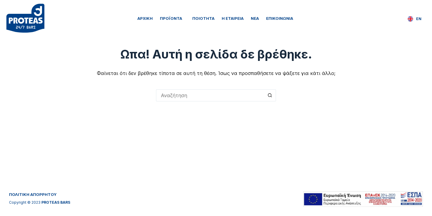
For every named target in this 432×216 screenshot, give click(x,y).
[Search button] (270, 95)
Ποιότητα (203, 18)
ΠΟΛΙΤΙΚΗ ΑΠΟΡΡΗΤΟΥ (33, 194)
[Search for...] (210, 95)
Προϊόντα (172, 18)
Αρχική (145, 18)
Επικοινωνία (279, 18)
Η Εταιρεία (233, 18)
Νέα (255, 18)
